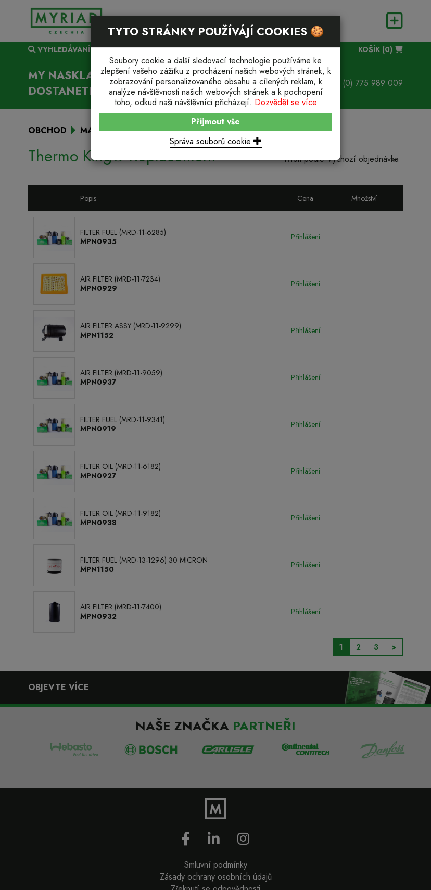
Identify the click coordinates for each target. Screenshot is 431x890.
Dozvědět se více (286, 102)
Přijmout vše (215, 122)
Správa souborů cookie (216, 141)
